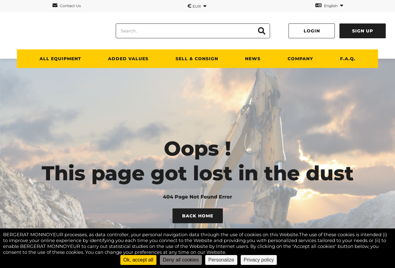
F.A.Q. (348, 58)
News (252, 58)
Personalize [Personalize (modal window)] (221, 259)
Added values (128, 58)
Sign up (362, 31)
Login (312, 31)
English (329, 5)
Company (300, 58)
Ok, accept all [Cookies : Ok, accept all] (138, 259)
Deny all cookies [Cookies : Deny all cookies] (181, 259)
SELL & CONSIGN (197, 58)
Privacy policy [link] (259, 259)
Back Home (197, 216)
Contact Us (66, 5)
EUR (196, 6)
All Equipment (60, 58)
